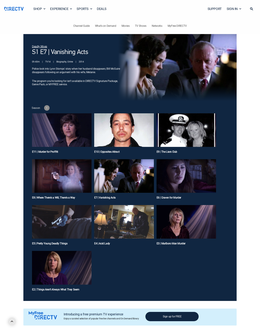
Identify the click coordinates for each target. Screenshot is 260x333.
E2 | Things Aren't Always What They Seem (55, 289)
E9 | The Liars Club (167, 152)
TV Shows (140, 26)
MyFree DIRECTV (177, 26)
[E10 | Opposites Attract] (124, 135)
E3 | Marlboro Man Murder (171, 243)
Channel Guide (81, 26)
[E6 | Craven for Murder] (186, 181)
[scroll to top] (12, 321)
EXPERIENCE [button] (61, 8)
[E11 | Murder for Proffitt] (62, 135)
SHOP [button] (39, 8)
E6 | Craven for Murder (169, 197)
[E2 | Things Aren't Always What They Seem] (62, 272)
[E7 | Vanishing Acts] (124, 181)
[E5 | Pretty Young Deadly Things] (62, 227)
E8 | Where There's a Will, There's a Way (53, 197)
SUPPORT (215, 8)
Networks (157, 26)
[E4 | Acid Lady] (124, 227)
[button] (251, 9)
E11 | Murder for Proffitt (45, 152)
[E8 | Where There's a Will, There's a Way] (62, 181)
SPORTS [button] (85, 8)
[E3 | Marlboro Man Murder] (186, 227)
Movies (126, 26)
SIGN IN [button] (234, 8)
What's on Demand (105, 26)
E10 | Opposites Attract (106, 152)
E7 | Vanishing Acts (104, 197)
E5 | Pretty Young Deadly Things (49, 243)
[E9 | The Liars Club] (186, 135)
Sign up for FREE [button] (172, 316)
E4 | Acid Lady (102, 243)
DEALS (101, 8)
